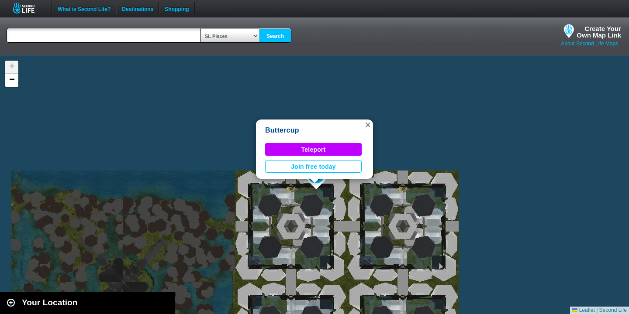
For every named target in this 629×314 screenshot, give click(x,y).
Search (275, 36)
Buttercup (282, 130)
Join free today (313, 166)
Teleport (313, 149)
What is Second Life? (84, 8)
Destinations (137, 8)
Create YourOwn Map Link (599, 32)
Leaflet (583, 310)
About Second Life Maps (589, 44)
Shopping (177, 8)
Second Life (28, 8)
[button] (368, 124)
